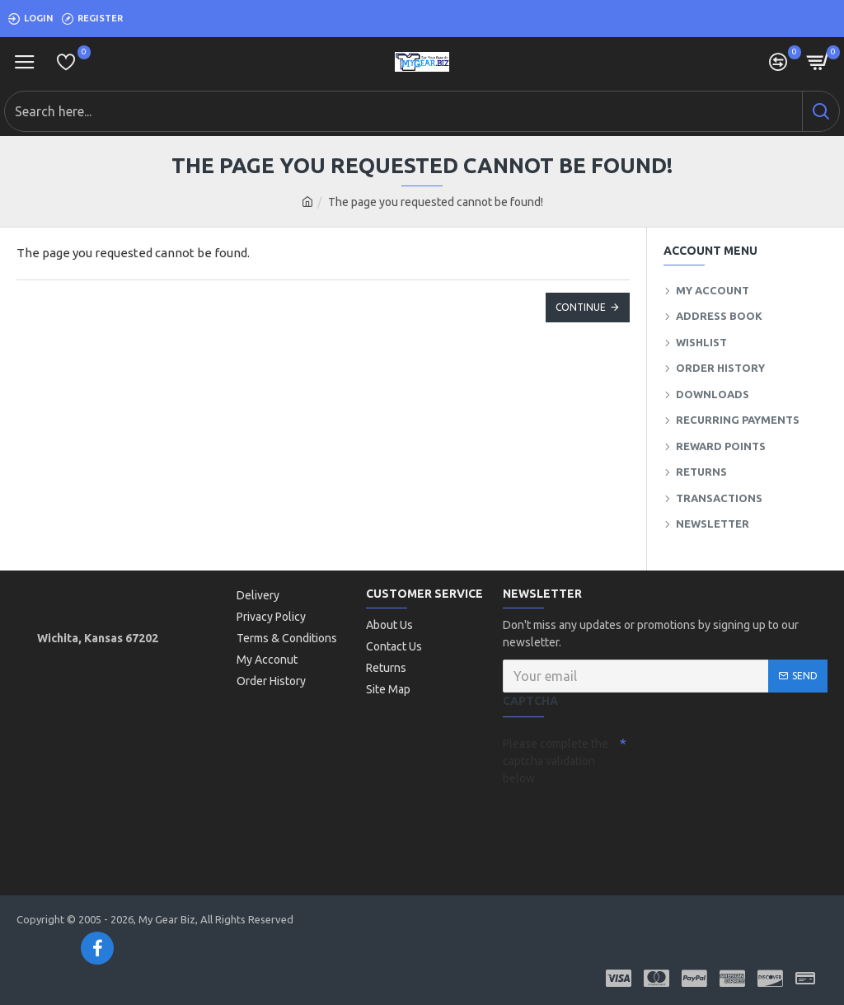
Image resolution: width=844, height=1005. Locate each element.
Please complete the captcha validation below (555, 761)
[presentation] (618, 821)
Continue (581, 307)
